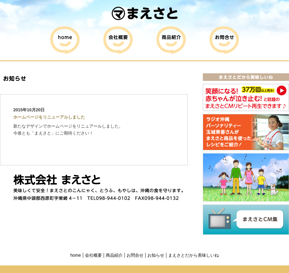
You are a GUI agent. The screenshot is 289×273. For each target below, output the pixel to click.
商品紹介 (114, 255)
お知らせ (155, 255)
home (75, 255)
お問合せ (135, 255)
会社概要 (93, 255)
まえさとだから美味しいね (193, 255)
